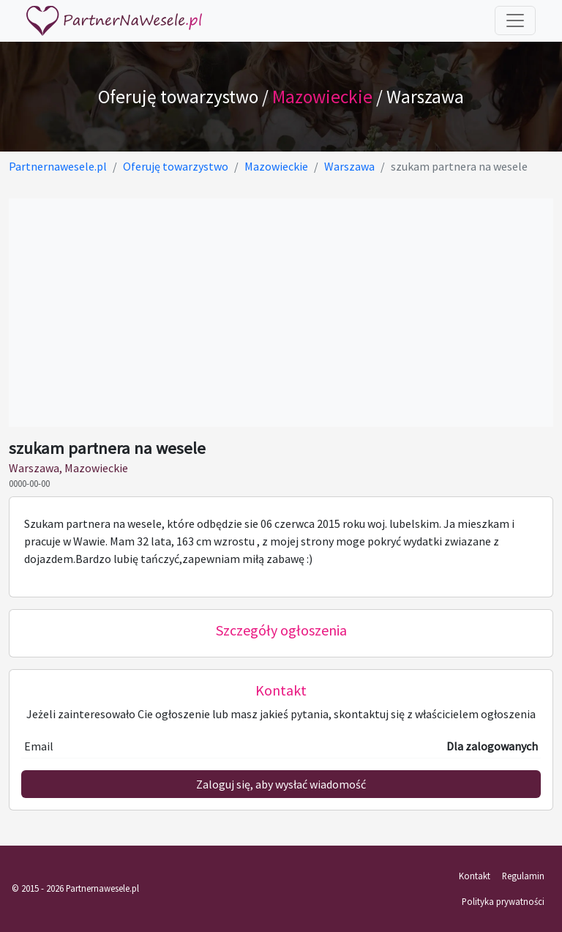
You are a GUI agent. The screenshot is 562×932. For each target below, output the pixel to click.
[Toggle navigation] (515, 20)
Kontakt (474, 875)
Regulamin (523, 875)
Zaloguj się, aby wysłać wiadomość (281, 784)
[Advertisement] (281, 312)
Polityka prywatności (503, 901)
